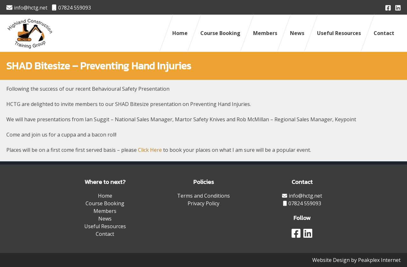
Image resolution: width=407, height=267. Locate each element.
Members (265, 33)
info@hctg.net (26, 7)
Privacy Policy (203, 203)
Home (180, 33)
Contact (384, 33)
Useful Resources (339, 33)
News (297, 33)
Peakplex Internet (379, 259)
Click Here (150, 149)
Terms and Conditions (203, 195)
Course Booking (220, 33)
